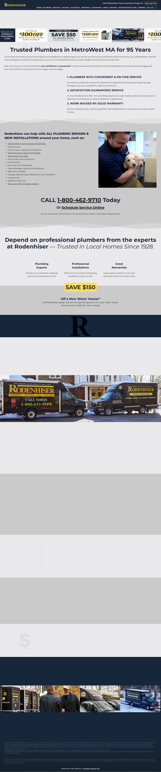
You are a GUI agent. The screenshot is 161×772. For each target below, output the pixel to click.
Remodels (85, 8)
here (146, 66)
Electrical (75, 8)
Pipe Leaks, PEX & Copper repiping (23, 184)
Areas (105, 8)
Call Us (149, 8)
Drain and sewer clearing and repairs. (24, 153)
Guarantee (96, 8)
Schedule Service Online (83, 207)
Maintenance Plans (127, 8)
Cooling (65, 8)
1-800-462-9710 (150, 3)
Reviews (113, 8)
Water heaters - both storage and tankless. (27, 144)
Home (38, 8)
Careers (141, 8)
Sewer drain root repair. (18, 156)
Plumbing (47, 8)
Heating (56, 8)
